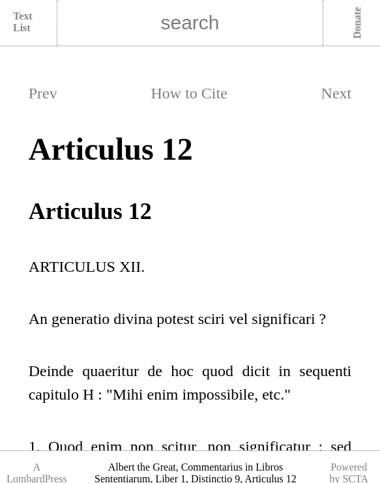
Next (336, 93)
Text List (23, 21)
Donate (357, 23)
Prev (43, 93)
